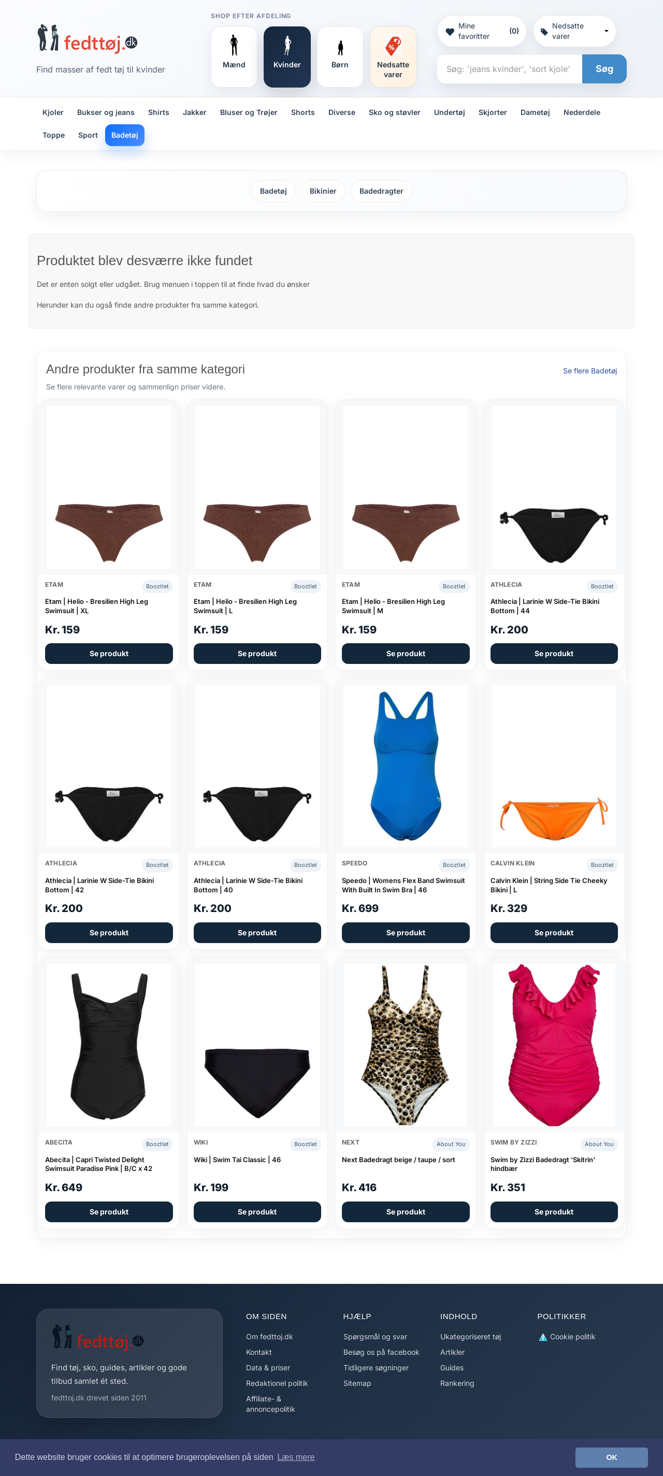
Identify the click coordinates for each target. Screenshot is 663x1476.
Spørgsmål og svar (375, 1336)
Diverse (341, 112)
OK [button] (611, 1457)
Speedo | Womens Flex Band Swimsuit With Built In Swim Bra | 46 (403, 885)
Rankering (457, 1383)
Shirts (158, 112)
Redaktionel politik (277, 1383)
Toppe (53, 135)
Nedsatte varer (575, 30)
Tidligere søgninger (376, 1367)
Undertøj (449, 112)
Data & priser (268, 1367)
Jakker (195, 112)
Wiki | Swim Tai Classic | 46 (237, 1159)
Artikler (452, 1352)
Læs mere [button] (295, 1457)
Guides (452, 1367)
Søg (604, 68)
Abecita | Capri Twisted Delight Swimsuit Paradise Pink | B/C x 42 (98, 1164)
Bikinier (323, 190)
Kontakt (259, 1352)
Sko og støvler (395, 112)
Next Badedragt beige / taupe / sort (398, 1159)
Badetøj (124, 135)
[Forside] (87, 38)
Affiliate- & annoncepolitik (270, 1403)
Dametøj (535, 112)
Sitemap (357, 1383)
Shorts (303, 112)
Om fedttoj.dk (269, 1336)
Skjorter (493, 112)
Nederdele (582, 112)
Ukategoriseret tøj (470, 1336)
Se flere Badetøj (590, 370)
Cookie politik (567, 1337)
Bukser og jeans (106, 112)
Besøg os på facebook (381, 1352)
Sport (88, 135)
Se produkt (109, 653)
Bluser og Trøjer (249, 112)
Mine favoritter (481, 30)
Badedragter (381, 190)
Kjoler (53, 112)
